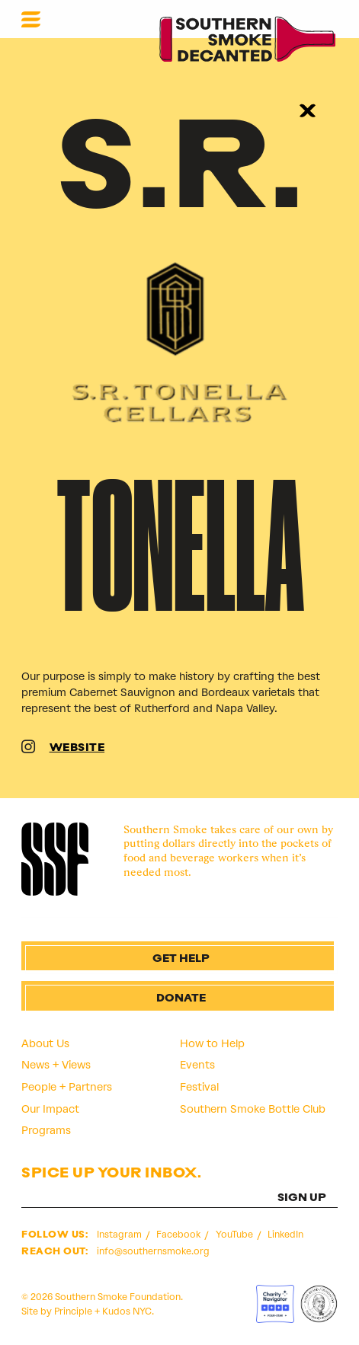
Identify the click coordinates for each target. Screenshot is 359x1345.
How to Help (212, 1043)
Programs (46, 1130)
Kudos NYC (127, 1311)
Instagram (120, 1234)
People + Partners (66, 1087)
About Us (45, 1043)
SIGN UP (301, 1198)
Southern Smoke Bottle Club (252, 1109)
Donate (181, 999)
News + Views (56, 1065)
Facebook (179, 1234)
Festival (199, 1087)
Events (197, 1065)
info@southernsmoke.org (153, 1251)
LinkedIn (285, 1234)
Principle (73, 1311)
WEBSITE (77, 748)
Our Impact (50, 1109)
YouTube (235, 1234)
